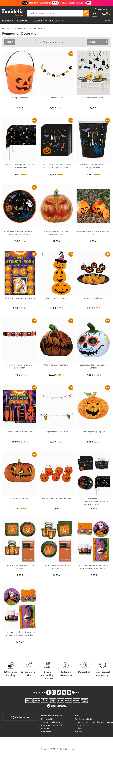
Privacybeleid (80, 725)
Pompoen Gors (56, 97)
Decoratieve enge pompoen (56, 365)
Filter (8, 41)
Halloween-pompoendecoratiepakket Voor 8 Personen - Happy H (93, 501)
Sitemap (78, 731)
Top (107, 20)
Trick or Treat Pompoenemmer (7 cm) (56, 500)
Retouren (45, 728)
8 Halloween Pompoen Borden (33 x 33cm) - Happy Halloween (19, 232)
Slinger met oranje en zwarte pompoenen (19, 366)
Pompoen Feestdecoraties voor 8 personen (19, 567)
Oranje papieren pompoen (93, 431)
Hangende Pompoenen (56, 298)
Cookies (78, 728)
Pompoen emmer (20, 97)
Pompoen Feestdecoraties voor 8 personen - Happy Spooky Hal (93, 567)
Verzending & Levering (51, 722)
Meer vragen (46, 731)
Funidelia (6, 28)
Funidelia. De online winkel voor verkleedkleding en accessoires (12, 13)
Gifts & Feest (55, 20)
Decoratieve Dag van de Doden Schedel (93, 366)
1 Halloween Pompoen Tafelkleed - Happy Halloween (20, 166)
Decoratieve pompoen (20, 498)
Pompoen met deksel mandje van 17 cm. (93, 232)
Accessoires (38, 20)
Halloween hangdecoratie (93, 97)
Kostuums (22, 20)
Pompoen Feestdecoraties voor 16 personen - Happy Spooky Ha (20, 633)
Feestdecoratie (18, 28)
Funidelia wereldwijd (83, 719)
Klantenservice (20, 717)
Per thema (7, 20)
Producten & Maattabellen (52, 725)
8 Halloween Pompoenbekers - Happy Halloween (93, 166)
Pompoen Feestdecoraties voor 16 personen (56, 567)
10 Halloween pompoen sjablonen (20, 298)
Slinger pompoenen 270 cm (56, 431)
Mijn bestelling (47, 719)
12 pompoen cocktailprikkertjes (93, 298)
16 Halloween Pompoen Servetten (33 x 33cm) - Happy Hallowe (56, 166)
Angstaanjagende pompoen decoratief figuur (56, 232)
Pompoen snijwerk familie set (19, 431)
